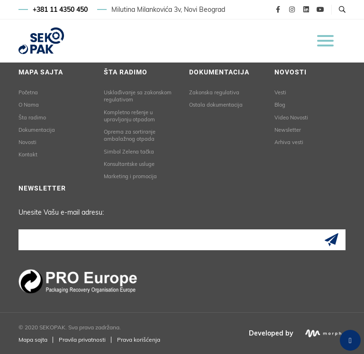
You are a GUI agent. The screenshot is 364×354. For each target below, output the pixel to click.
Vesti (280, 92)
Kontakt (27, 154)
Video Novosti (291, 117)
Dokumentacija (36, 130)
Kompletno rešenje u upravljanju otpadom (129, 116)
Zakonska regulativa (214, 92)
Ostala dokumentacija (216, 104)
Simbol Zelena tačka (129, 151)
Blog (279, 104)
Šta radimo (32, 117)
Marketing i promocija (130, 176)
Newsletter (287, 130)
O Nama (28, 104)
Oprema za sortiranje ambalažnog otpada (129, 135)
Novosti (27, 142)
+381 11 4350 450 (60, 9)
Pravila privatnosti (82, 339)
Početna (28, 92)
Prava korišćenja (138, 339)
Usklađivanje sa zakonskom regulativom (138, 96)
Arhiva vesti (288, 142)
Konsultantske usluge (129, 164)
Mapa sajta (32, 339)
